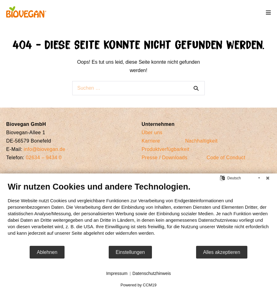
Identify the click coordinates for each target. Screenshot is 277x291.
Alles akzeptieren (221, 252)
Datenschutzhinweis (151, 273)
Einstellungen (130, 252)
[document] (138, 213)
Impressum (117, 273)
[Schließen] (267, 178)
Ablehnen (47, 252)
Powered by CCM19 (138, 285)
